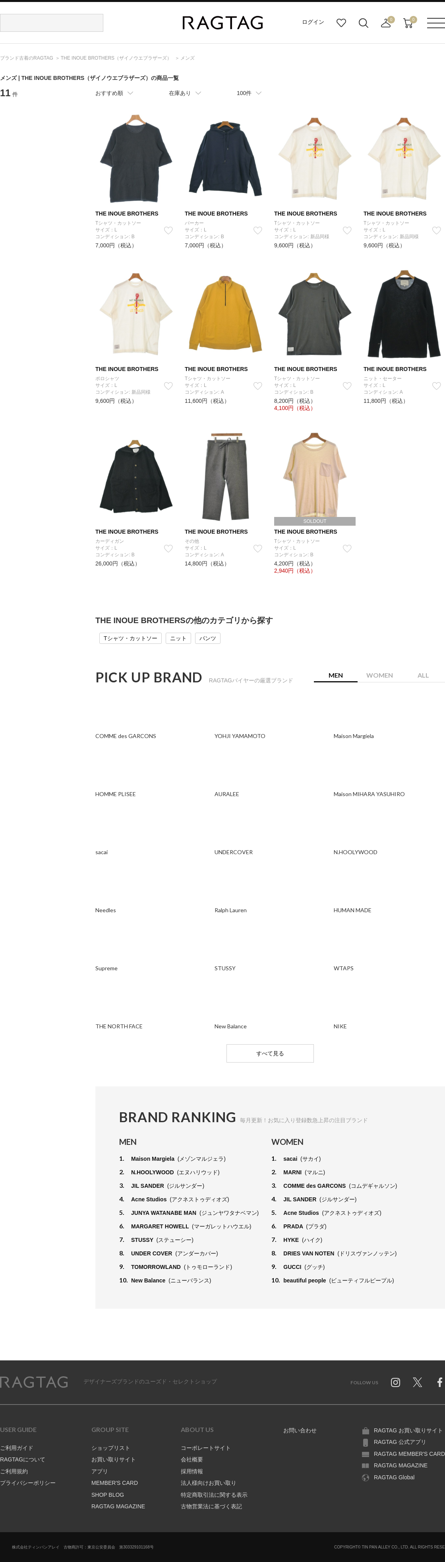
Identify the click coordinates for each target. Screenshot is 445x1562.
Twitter (417, 1382)
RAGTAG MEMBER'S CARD (409, 1454)
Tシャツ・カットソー (130, 638)
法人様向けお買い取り (208, 1483)
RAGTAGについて (22, 1459)
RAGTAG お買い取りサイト (408, 1430)
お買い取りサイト (113, 1459)
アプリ (99, 1471)
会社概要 (192, 1459)
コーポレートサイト (206, 1448)
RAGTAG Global (394, 1477)
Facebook (440, 1382)
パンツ (207, 638)
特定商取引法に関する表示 (214, 1495)
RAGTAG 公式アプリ (400, 1442)
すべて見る (270, 1053)
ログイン (313, 22)
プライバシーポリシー (28, 1483)
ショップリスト (110, 1448)
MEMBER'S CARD (114, 1483)
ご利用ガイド (16, 1448)
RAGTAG (34, 1382)
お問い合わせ (300, 1430)
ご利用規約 (14, 1471)
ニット (178, 638)
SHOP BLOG (107, 1495)
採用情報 (192, 1471)
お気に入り (341, 23)
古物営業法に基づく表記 (211, 1506)
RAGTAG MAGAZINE (118, 1506)
